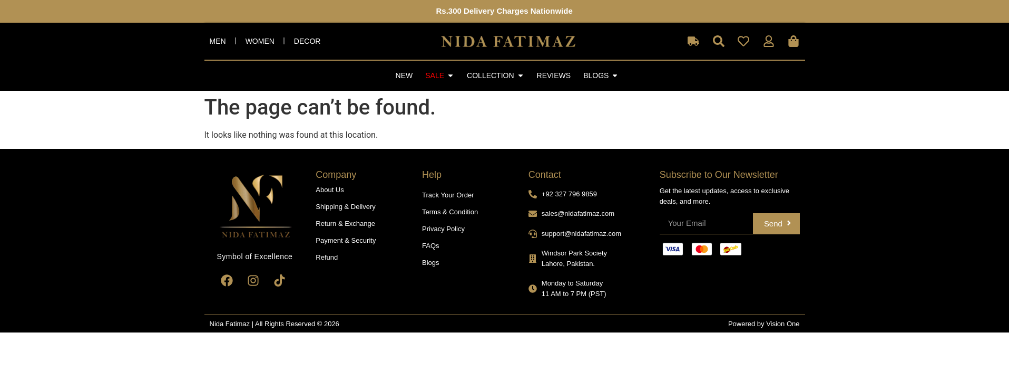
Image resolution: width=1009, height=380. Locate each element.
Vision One (782, 324)
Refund (327, 257)
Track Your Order (448, 195)
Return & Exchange (345, 223)
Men (218, 41)
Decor (307, 41)
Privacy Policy (443, 229)
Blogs (430, 263)
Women (260, 41)
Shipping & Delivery (345, 207)
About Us (330, 190)
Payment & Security (346, 240)
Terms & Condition (450, 212)
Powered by (747, 324)
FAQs (430, 246)
